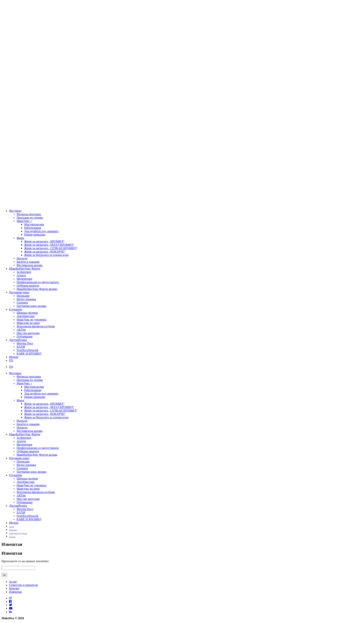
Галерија (22, 302)
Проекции (23, 295)
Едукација (15, 309)
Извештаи (15, 591)
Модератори (24, 278)
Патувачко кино (19, 292)
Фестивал (15, 210)
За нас (13, 581)
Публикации (24, 336)
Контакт (14, 588)
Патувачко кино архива (31, 306)
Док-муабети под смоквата (41, 231)
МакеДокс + (24, 221)
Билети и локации (28, 261)
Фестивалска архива (29, 265)
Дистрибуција (18, 340)
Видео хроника (26, 299)
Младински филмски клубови (36, 326)
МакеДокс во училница (31, 319)
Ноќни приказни (34, 234)
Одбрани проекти (28, 285)
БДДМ (21, 346)
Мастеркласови (34, 224)
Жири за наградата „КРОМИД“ (44, 241)
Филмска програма (29, 214)
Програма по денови (30, 217)
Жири (20, 238)
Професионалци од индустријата (38, 282)
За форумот (24, 272)
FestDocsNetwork (28, 350)
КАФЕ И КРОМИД (29, 353)
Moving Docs (25, 343)
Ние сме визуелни (28, 333)
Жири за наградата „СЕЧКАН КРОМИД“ (50, 248)
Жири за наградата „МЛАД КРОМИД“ (49, 244)
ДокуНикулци (26, 316)
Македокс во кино (28, 323)
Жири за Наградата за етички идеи (46, 255)
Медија (13, 357)
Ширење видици (27, 312)
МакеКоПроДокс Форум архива (37, 289)
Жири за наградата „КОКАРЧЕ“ (45, 251)
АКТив (21, 329)
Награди (22, 258)
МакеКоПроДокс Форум (24, 268)
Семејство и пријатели (23, 585)
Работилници (32, 227)
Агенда (21, 275)
